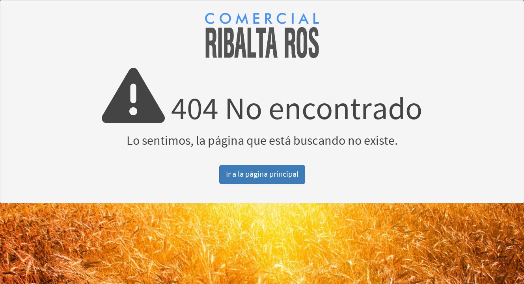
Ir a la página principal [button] (262, 174)
